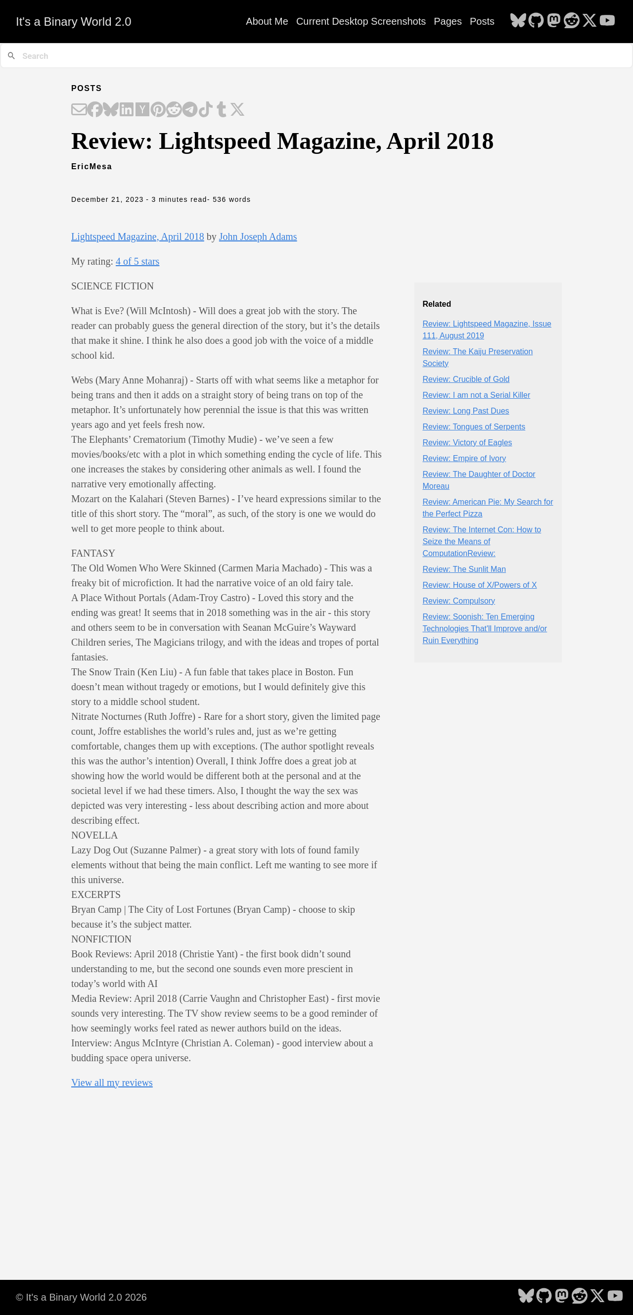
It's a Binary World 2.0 (74, 21)
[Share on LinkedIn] (127, 110)
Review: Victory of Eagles (467, 442)
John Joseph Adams (258, 236)
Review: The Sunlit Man (464, 569)
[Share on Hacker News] (142, 110)
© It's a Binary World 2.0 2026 (81, 1297)
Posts (482, 21)
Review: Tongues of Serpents (473, 427)
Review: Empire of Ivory (464, 458)
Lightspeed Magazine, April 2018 (137, 236)
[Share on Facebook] (95, 110)
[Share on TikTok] (206, 110)
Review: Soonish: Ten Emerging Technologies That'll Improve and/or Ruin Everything (484, 628)
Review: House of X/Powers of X (479, 585)
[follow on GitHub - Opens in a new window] (536, 21)
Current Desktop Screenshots (361, 21)
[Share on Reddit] (174, 110)
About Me (267, 21)
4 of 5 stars (137, 261)
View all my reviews (112, 1082)
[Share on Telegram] (190, 110)
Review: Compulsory (458, 601)
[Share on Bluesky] (111, 110)
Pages (448, 21)
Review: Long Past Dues (465, 411)
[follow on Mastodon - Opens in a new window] (554, 21)
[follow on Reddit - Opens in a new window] (572, 21)
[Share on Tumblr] (221, 110)
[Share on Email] (79, 110)
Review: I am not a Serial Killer (476, 395)
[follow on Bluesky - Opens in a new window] (518, 21)
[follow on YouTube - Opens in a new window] (607, 21)
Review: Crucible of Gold (465, 379)
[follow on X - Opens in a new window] (589, 21)
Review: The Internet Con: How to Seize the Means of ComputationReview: (481, 541)
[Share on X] (237, 110)
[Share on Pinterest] (158, 110)
